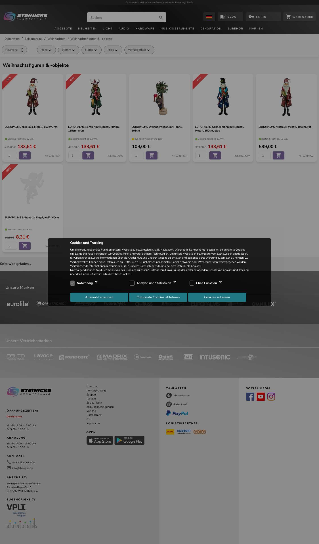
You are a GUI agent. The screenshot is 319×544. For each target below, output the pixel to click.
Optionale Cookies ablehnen (158, 297)
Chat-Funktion (206, 283)
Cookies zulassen (217, 297)
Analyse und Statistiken (153, 283)
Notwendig (85, 283)
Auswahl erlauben (99, 297)
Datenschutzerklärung (152, 266)
